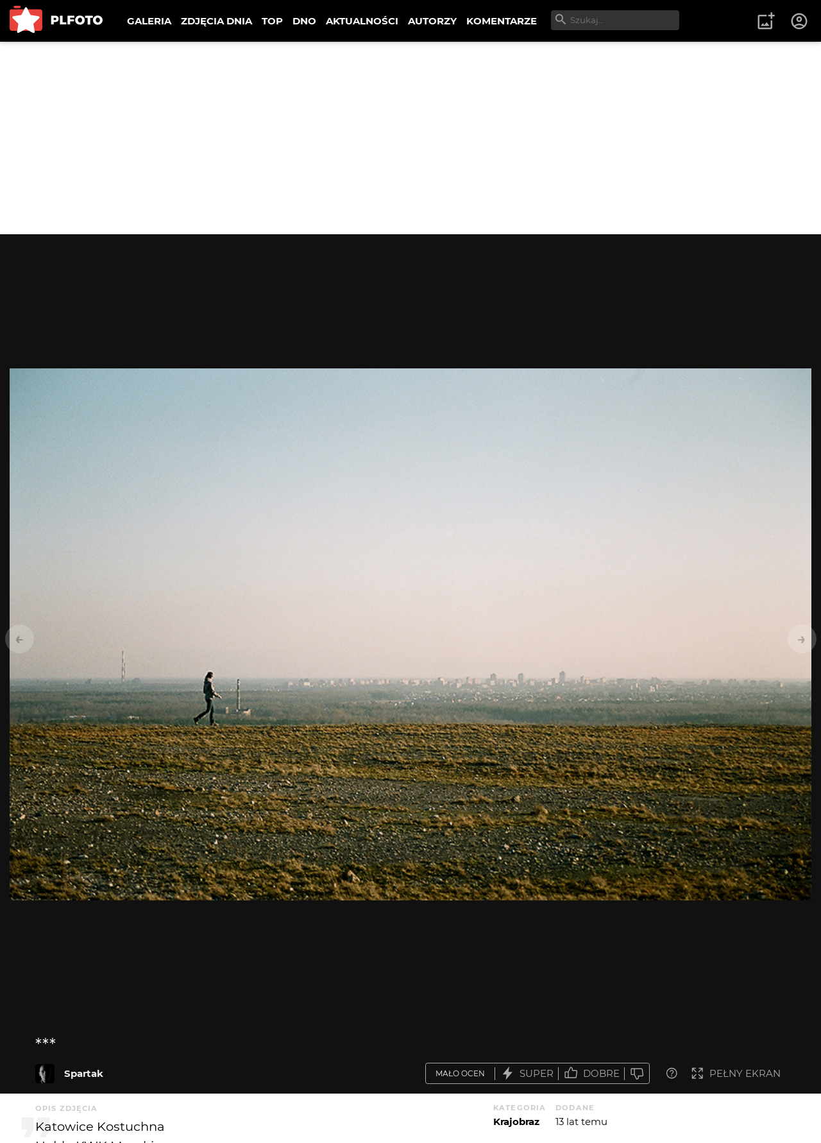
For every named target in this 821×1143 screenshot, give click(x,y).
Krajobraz (516, 1121)
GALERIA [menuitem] (149, 21)
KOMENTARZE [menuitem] (501, 21)
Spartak (83, 1073)
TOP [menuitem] (272, 21)
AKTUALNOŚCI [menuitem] (362, 21)
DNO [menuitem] (304, 21)
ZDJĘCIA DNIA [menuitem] (216, 21)
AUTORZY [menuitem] (432, 21)
